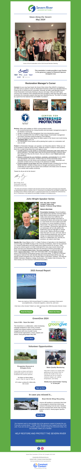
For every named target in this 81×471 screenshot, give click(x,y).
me (64, 154)
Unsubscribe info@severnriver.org (41, 457)
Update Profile (33, 459)
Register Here (40, 264)
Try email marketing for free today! (40, 468)
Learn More (29, 338)
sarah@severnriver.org (39, 461)
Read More (40, 415)
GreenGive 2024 (23, 139)
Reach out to (59, 154)
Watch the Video (54, 312)
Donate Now (40, 441)
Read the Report (26, 312)
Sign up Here (40, 388)
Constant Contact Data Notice (44, 459)
